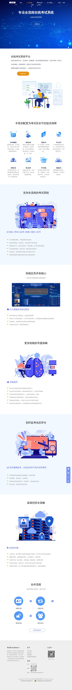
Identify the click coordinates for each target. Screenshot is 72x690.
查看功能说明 (37, 630)
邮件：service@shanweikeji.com (35, 672)
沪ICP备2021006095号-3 (26, 681)
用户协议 (29, 653)
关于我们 (29, 651)
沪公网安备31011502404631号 (43, 681)
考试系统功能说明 (31, 656)
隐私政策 (29, 654)
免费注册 (37, 24)
